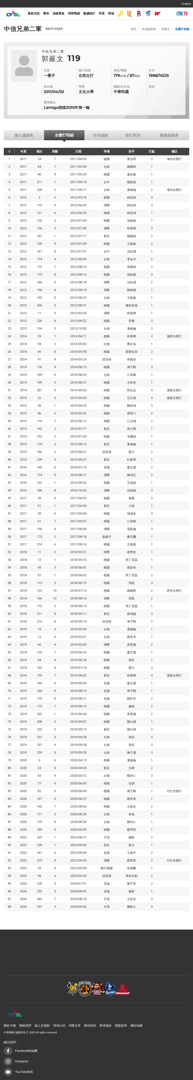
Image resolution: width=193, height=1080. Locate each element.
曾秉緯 (131, 266)
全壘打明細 (182, 29)
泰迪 (132, 814)
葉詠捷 (131, 174)
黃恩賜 (131, 644)
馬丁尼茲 (132, 559)
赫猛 (132, 706)
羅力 (132, 452)
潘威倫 (131, 189)
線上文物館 (42, 1025)
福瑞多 (131, 513)
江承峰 (131, 374)
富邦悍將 (148, 14)
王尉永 (131, 806)
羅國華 (131, 166)
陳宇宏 (131, 883)
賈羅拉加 (132, 351)
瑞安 (132, 660)
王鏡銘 (131, 243)
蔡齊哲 (131, 552)
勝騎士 (131, 906)
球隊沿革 (75, 1025)
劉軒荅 (131, 698)
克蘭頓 (131, 436)
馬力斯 (131, 428)
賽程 (46, 13)
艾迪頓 (131, 482)
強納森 (131, 220)
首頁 (133, 29)
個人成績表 (24, 135)
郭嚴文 (165, 29)
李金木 (131, 259)
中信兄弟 (120, 14)
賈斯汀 (131, 413)
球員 (102, 13)
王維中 (131, 852)
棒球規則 (90, 1025)
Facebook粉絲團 (26, 1050)
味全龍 (158, 14)
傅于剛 (131, 367)
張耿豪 (131, 274)
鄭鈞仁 (131, 775)
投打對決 (132, 135)
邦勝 (132, 320)
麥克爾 (131, 536)
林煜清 (131, 213)
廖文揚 (131, 467)
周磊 (132, 583)
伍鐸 (132, 768)
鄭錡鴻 (131, 405)
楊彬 (132, 891)
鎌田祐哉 (132, 305)
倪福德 (131, 490)
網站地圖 (136, 1025)
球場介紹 (59, 1025)
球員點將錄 (149, 29)
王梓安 (131, 382)
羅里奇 (131, 567)
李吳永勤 (132, 876)
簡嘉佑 (131, 359)
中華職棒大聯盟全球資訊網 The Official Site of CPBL (13, 14)
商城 (111, 13)
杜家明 (131, 459)
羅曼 (132, 498)
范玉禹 (131, 398)
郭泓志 (131, 390)
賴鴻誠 (131, 613)
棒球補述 (106, 1025)
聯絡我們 (25, 1025)
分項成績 (100, 135)
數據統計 (89, 13)
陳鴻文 (131, 475)
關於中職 (10, 1025)
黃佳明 (131, 159)
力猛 (132, 505)
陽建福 (131, 236)
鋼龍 (132, 837)
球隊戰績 (74, 13)
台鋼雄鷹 (167, 14)
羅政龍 (131, 182)
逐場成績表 (169, 135)
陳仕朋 (131, 721)
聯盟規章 (121, 1025)
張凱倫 (131, 529)
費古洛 (131, 344)
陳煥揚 (131, 290)
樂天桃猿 (139, 14)
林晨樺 (131, 228)
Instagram (21, 1061)
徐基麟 (131, 868)
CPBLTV (182, 14)
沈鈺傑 (131, 251)
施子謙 (131, 752)
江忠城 (131, 421)
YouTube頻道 (24, 1071)
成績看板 (58, 13)
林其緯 (131, 197)
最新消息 (34, 13)
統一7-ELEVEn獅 (130, 14)
